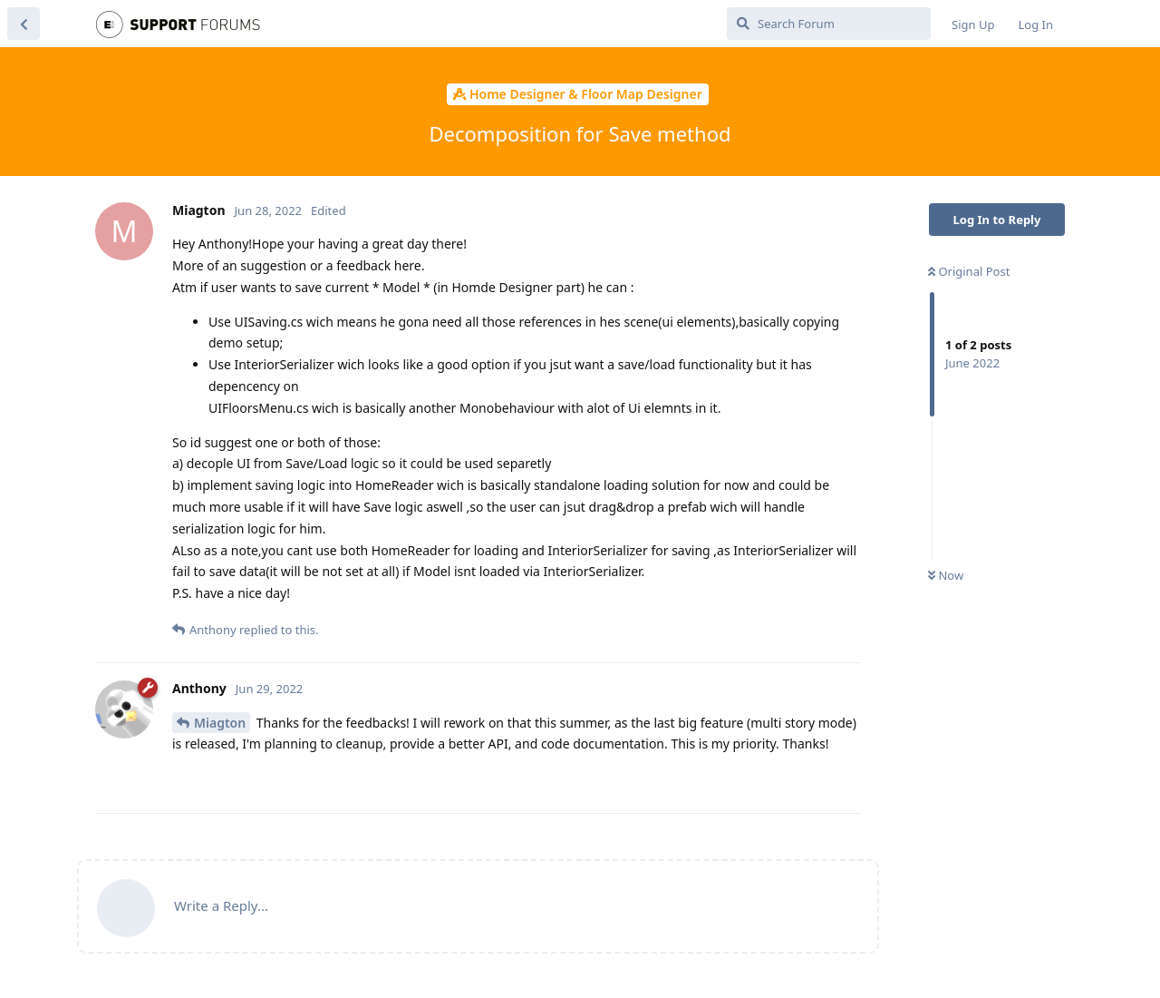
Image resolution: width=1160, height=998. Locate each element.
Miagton (220, 722)
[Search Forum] (829, 23)
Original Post (969, 271)
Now (945, 575)
